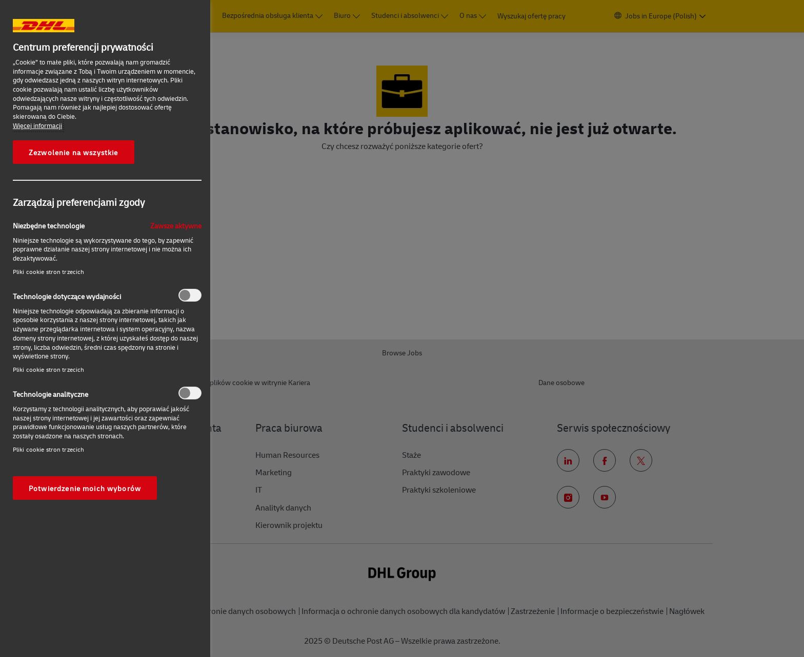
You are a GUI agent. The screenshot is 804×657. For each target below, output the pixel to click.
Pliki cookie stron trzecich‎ (48, 271)
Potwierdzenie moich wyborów (85, 488)
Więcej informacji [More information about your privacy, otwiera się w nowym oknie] (37, 125)
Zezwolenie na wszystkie (73, 152)
